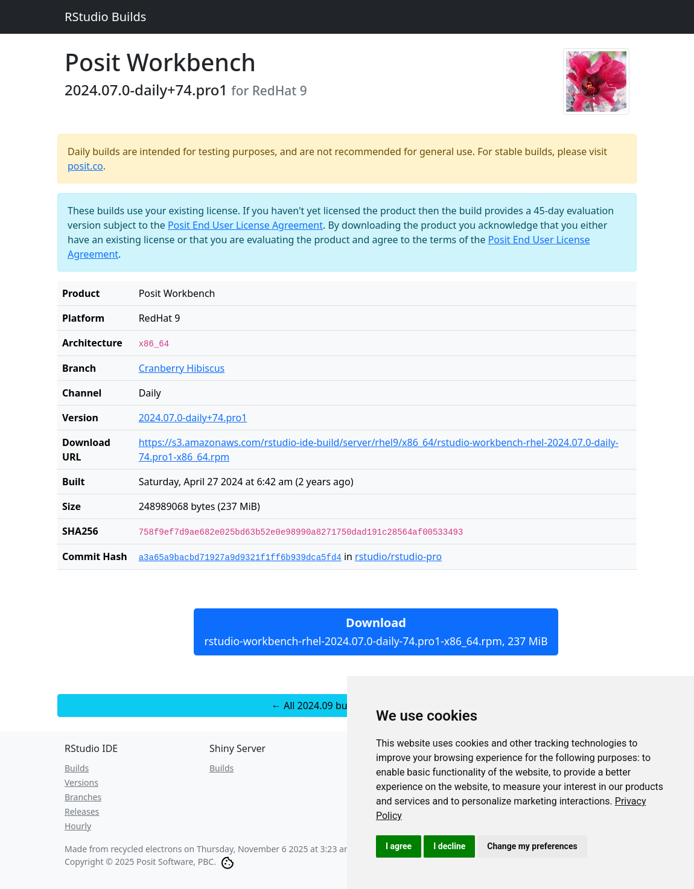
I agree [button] (399, 846)
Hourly (78, 826)
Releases (82, 811)
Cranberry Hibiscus (182, 368)
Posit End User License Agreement (245, 225)
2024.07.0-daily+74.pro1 (193, 417)
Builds (77, 768)
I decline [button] (449, 846)
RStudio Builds (105, 16)
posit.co (85, 166)
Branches (83, 797)
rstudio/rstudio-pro (398, 556)
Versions (81, 782)
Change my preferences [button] (532, 846)
